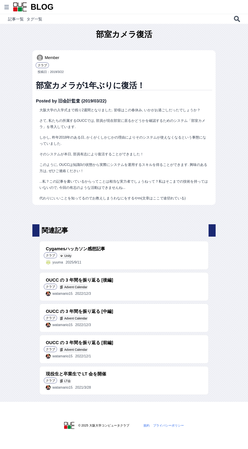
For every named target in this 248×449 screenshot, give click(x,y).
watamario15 (59, 293)
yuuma (54, 262)
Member (48, 58)
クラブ (42, 65)
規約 (146, 425)
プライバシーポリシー (168, 425)
